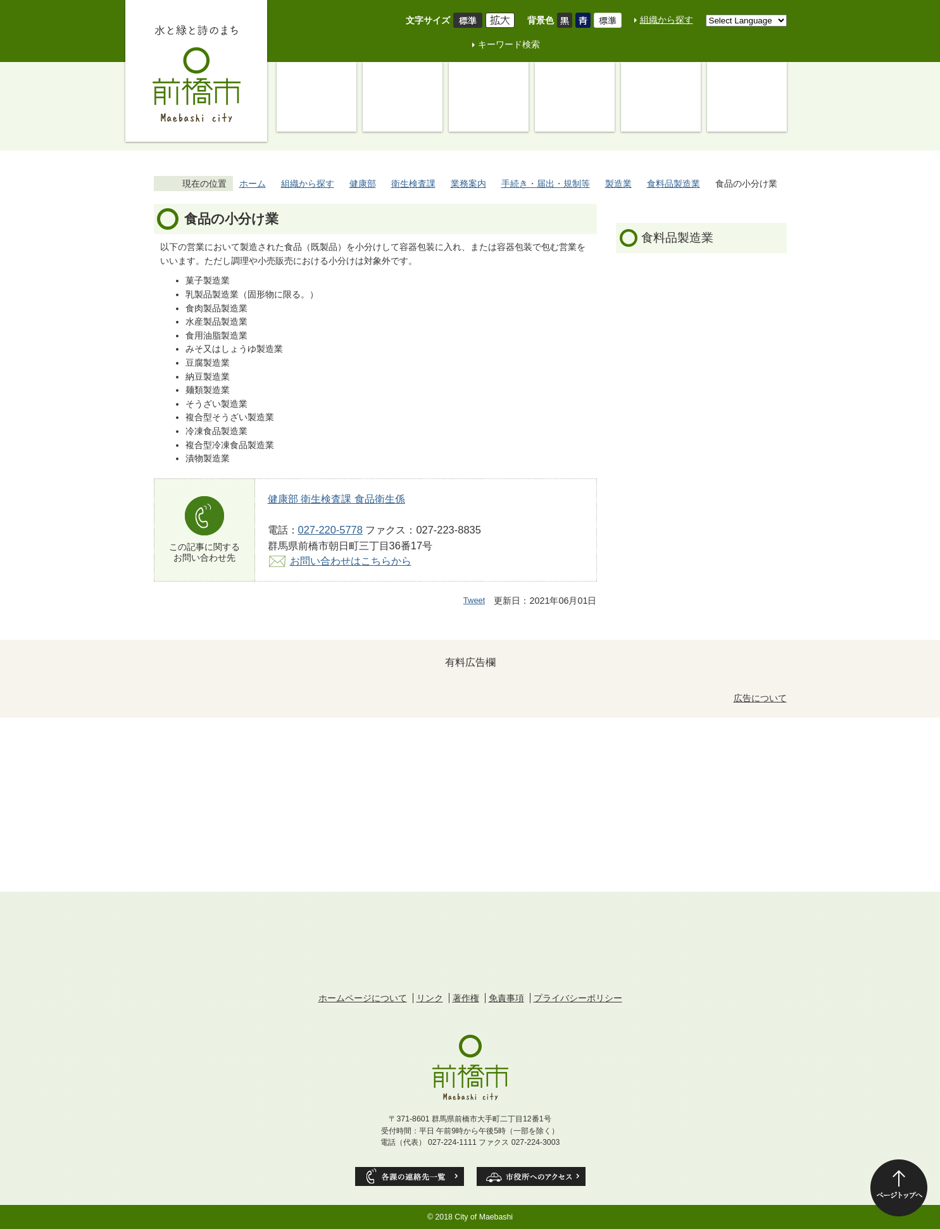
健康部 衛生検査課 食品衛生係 (336, 498)
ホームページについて (362, 998)
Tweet (474, 600)
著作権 (466, 998)
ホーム (252, 183)
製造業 (618, 183)
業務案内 (468, 183)
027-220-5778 (330, 529)
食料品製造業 (673, 183)
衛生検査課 (413, 183)
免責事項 (506, 998)
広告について (760, 698)
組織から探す (666, 20)
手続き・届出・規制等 (545, 183)
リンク (430, 998)
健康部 (362, 183)
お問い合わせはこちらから (350, 560)
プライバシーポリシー (578, 998)
